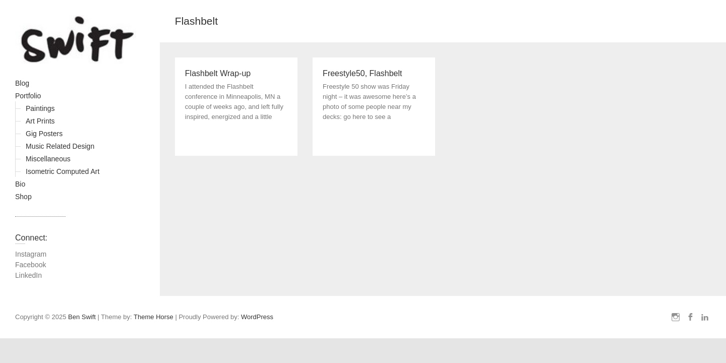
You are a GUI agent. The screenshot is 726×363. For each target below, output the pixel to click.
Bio (20, 184)
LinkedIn (28, 275)
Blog (22, 83)
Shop (23, 197)
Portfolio (28, 96)
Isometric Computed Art (62, 171)
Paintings (40, 108)
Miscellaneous (48, 159)
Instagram (30, 254)
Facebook (30, 265)
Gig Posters (44, 134)
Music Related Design (60, 146)
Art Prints (40, 121)
